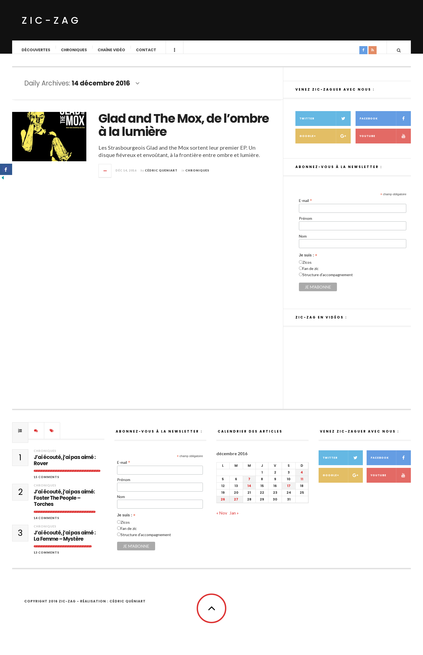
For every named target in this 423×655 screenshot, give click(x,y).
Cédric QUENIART (161, 175)
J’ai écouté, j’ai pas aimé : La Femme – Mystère (64, 541)
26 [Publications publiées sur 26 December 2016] (223, 504)
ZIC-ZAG (51, 20)
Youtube (385, 141)
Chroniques (74, 50)
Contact (146, 50)
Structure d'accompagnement (327, 280)
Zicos (307, 267)
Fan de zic (310, 274)
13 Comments (46, 558)
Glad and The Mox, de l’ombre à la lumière (183, 130)
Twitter (325, 123)
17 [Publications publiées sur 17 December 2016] (289, 491)
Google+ (325, 141)
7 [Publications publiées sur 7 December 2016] (249, 484)
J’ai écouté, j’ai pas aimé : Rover (64, 466)
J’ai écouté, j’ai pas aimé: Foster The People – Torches (64, 503)
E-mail (305, 205)
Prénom (305, 223)
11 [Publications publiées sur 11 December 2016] (302, 484)
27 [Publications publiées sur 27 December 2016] (236, 504)
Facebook (385, 123)
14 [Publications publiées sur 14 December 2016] (249, 491)
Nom (303, 241)
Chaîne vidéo (111, 50)
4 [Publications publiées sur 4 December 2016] (302, 477)
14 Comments (46, 523)
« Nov (221, 518)
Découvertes (36, 50)
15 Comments (46, 482)
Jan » (234, 518)
